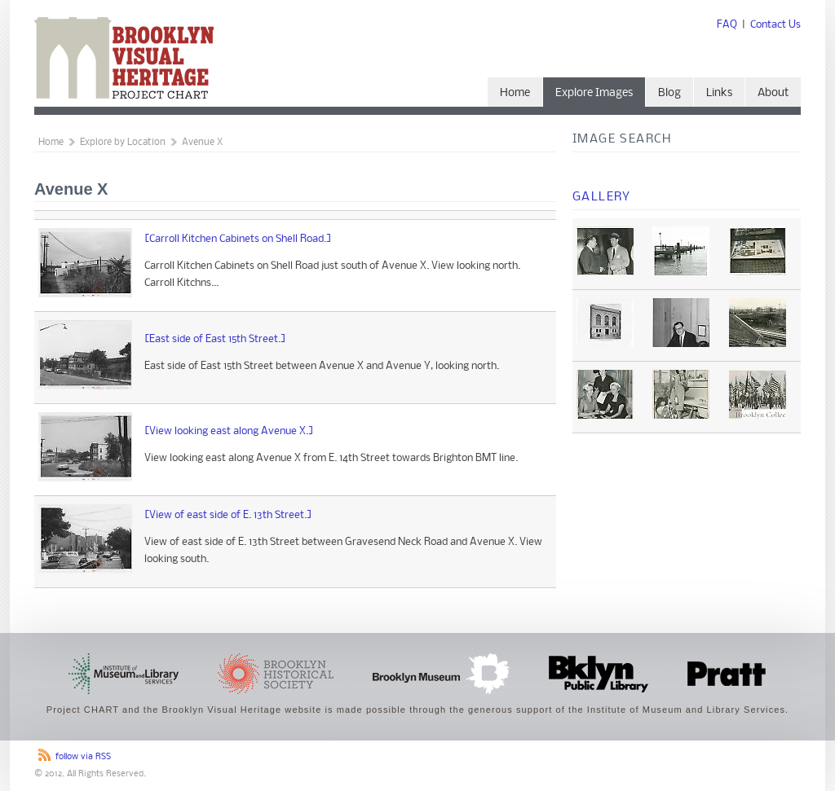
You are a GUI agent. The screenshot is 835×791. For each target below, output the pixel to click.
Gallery (601, 197)
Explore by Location (123, 142)
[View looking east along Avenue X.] (229, 431)
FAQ (727, 25)
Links (719, 93)
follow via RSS (83, 757)
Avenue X (202, 142)
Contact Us (775, 25)
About (773, 93)
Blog (669, 93)
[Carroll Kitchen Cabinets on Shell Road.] (238, 239)
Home (515, 93)
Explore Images (594, 93)
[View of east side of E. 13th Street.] (228, 515)
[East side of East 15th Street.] (215, 339)
